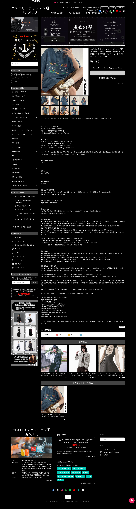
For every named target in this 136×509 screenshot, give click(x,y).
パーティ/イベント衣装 (19, 185)
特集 (13, 156)
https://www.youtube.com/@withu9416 (53, 312)
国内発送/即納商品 (18, 181)
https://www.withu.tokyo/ (49, 203)
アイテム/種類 (16, 126)
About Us (104, 8)
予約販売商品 (16, 151)
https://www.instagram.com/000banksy (53, 304)
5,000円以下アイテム (18, 109)
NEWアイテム (16, 168)
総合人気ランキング (18, 96)
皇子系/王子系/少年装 (19, 92)
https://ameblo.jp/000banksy (50, 308)
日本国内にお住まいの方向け (107, 78)
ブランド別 (15, 143)
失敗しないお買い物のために (91, 8)
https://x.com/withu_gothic (49, 300)
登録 (34, 282)
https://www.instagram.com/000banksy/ (54, 213)
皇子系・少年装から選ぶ (94, 13)
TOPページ (65, 8)
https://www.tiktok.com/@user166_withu (54, 317)
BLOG (112, 8)
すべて (46, 335)
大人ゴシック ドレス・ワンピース (23, 134)
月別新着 (15, 164)
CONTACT (120, 8)
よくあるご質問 (75, 8)
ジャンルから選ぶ (75, 13)
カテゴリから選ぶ (58, 13)
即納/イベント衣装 (18, 100)
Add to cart (108, 73)
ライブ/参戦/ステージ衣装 (20, 113)
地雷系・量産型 (17, 122)
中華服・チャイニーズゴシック (22, 130)
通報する (122, 326)
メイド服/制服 (16, 147)
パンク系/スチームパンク (20, 117)
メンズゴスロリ (17, 160)
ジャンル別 (15, 105)
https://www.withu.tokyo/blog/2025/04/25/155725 (89, 289)
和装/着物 (15, 139)
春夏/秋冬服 (16, 173)
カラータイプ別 (17, 177)
